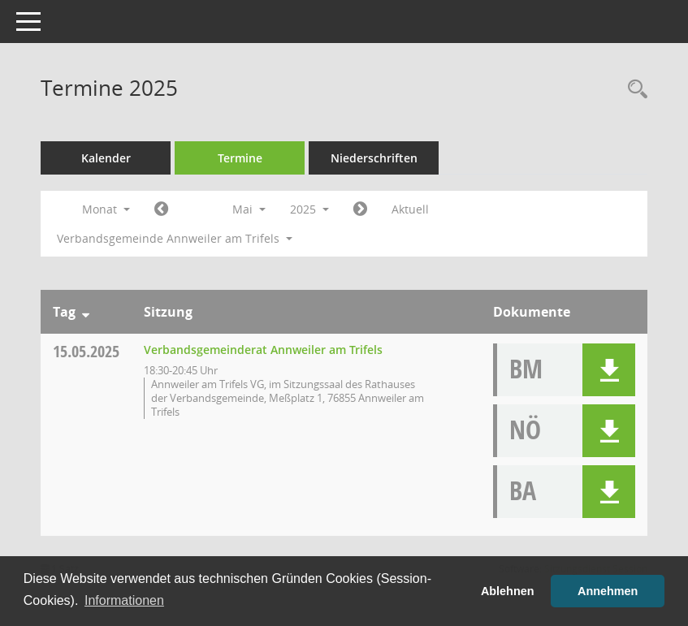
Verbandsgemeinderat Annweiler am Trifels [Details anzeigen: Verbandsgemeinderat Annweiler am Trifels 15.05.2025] (263, 349)
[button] (608, 369)
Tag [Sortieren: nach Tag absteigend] (64, 312)
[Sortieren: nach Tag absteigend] (85, 312)
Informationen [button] (124, 600)
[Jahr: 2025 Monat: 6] (360, 209)
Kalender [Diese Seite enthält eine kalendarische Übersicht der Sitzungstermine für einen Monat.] (106, 158)
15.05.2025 (86, 351)
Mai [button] (249, 209)
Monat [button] (106, 209)
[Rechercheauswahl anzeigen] (633, 89)
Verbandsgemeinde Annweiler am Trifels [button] (174, 238)
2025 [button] (309, 209)
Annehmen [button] (608, 591)
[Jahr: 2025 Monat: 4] (161, 209)
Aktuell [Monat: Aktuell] (410, 209)
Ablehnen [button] (507, 591)
